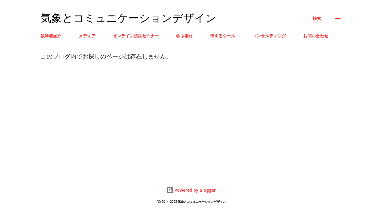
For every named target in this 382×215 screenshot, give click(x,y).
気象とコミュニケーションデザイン (128, 18)
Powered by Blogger (191, 190)
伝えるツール (222, 35)
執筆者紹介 (51, 35)
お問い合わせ (315, 35)
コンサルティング (269, 35)
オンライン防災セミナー (136, 35)
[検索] (317, 18)
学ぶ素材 (184, 35)
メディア (87, 35)
